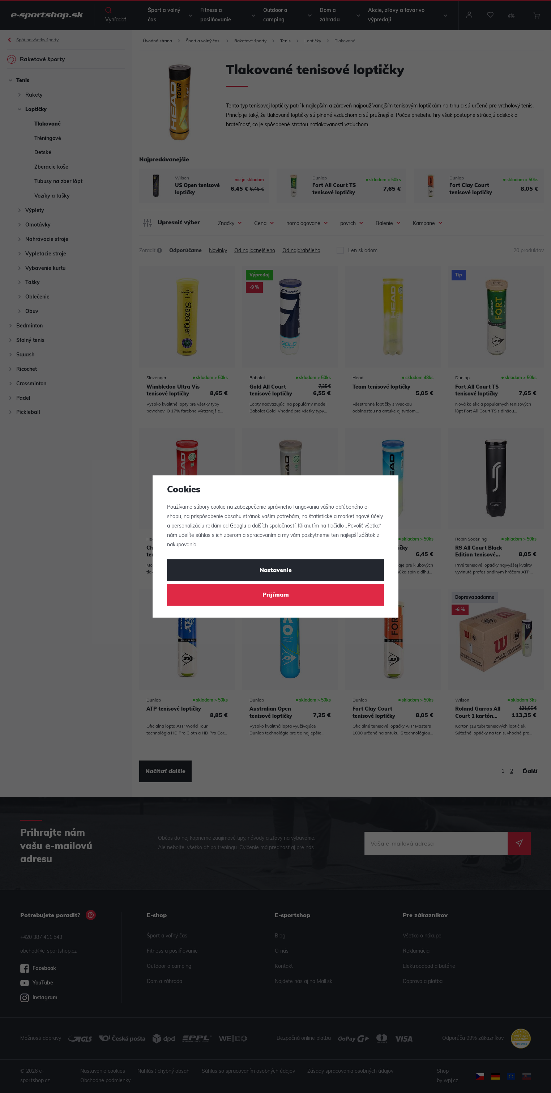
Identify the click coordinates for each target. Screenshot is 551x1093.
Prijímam (275, 595)
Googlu (238, 526)
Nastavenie (276, 570)
